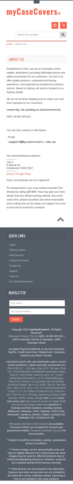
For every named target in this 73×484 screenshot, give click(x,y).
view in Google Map (18, 173)
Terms (33, 336)
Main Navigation (9, 35)
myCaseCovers (33, 11)
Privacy (24, 336)
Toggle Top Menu (37, 2)
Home (9, 44)
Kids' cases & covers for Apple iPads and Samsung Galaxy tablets (38, 403)
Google (39, 397)
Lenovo (53, 397)
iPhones (33, 394)
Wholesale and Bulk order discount (28, 423)
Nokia (30, 397)
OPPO (22, 397)
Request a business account (46, 430)
